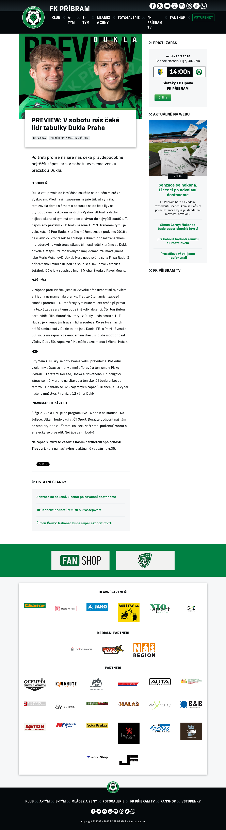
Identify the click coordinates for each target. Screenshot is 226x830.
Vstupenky (203, 17)
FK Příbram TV (154, 22)
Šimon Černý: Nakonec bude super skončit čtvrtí (74, 523)
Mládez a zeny (84, 801)
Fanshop (177, 18)
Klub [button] (56, 18)
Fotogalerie (129, 18)
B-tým (60, 801)
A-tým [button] (71, 20)
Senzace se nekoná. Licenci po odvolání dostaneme (76, 497)
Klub (29, 801)
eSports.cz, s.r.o (136, 821)
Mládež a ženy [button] (103, 20)
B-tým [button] (85, 20)
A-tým (44, 801)
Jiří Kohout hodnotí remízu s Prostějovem (68, 510)
